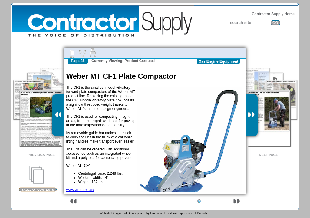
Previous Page (41, 155)
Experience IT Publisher (193, 213)
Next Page (268, 155)
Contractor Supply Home (273, 14)
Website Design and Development (122, 213)
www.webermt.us (80, 190)
